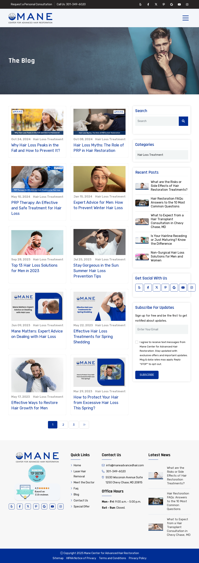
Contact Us (79, 500)
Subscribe (147, 375)
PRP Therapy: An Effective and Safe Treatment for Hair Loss (36, 208)
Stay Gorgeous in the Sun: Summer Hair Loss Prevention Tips (96, 270)
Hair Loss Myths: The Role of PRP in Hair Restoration (98, 148)
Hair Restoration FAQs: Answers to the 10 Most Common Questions (168, 202)
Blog (75, 494)
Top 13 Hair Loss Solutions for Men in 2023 (34, 268)
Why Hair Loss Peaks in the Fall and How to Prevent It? (35, 148)
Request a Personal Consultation (31, 4)
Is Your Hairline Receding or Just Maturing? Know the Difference (169, 239)
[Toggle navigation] (186, 18)
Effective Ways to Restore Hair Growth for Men (34, 405)
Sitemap (58, 558)
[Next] (84, 425)
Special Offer (80, 506)
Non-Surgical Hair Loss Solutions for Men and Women (167, 256)
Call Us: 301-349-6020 (71, 4)
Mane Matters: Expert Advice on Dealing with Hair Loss (37, 334)
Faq (74, 488)
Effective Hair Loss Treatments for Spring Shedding (93, 336)
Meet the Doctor (82, 482)
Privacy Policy (138, 558)
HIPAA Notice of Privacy (81, 558)
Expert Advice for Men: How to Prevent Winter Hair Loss (98, 205)
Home (76, 465)
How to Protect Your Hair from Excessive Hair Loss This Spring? (96, 402)
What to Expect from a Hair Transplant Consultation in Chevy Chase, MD (167, 221)
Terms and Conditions (112, 558)
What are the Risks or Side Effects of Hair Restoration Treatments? (169, 185)
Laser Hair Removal (78, 474)
